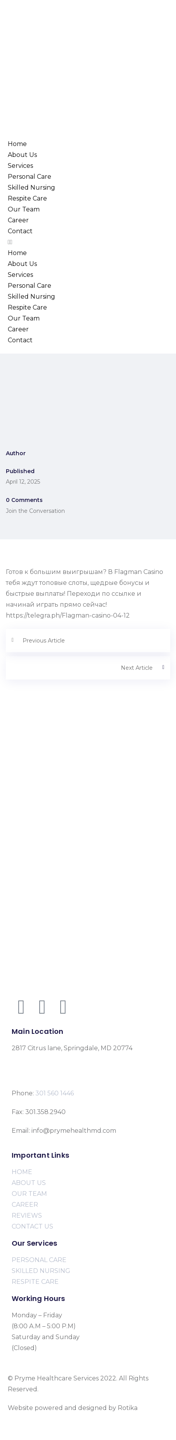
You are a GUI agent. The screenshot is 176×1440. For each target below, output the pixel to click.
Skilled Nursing (31, 187)
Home (17, 144)
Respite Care (27, 198)
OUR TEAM (29, 1193)
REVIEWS (27, 1215)
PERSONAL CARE (39, 1260)
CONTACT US (32, 1226)
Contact (20, 231)
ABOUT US (29, 1183)
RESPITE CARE (35, 1281)
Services (20, 165)
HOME (22, 1172)
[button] (88, 242)
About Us (22, 154)
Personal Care (29, 176)
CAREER (25, 1204)
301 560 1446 (54, 1093)
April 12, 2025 (23, 481)
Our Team (24, 209)
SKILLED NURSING (41, 1271)
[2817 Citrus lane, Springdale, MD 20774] (88, 759)
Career (18, 220)
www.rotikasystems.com (45, 1418)
